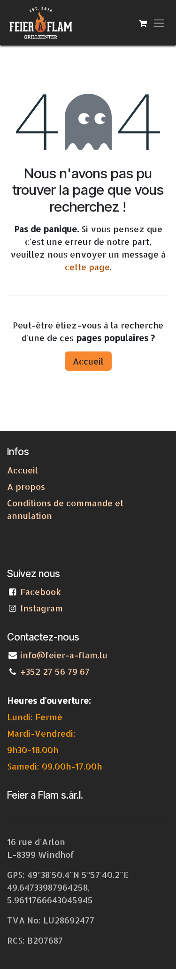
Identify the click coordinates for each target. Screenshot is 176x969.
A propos (26, 486)
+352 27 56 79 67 (55, 671)
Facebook (43, 591)
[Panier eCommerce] (143, 23)
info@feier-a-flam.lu (63, 654)
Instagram (41, 608)
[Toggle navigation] (159, 22)
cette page (87, 266)
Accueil (88, 361)
